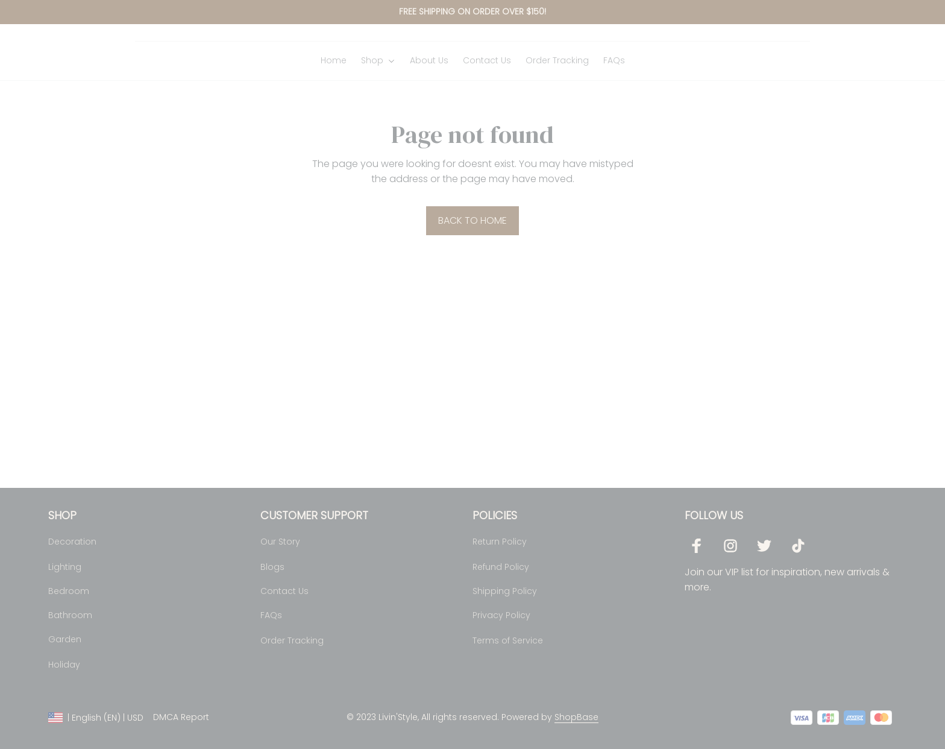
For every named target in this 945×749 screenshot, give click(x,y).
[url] (576, 718)
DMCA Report (181, 718)
